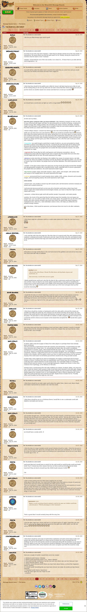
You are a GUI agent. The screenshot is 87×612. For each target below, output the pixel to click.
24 (33, 30)
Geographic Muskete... (12, 68)
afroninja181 (12, 217)
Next (66, 30)
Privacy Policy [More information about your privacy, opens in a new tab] (35, 607)
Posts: (6, 48)
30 (53, 30)
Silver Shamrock (12, 293)
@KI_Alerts (60, 12)
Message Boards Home (10, 24)
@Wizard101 (51, 12)
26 (40, 30)
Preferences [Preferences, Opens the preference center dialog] (66, 603)
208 (58, 30)
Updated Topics (39, 20)
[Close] (85, 606)
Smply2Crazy (12, 341)
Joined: (6, 47)
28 (46, 30)
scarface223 (12, 100)
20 (20, 30)
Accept (66, 608)
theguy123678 (12, 446)
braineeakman (13, 116)
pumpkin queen (13, 325)
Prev (10, 30)
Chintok (12, 462)
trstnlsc (13, 381)
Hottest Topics (50, 20)
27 (43, 30)
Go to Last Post (74, 30)
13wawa (13, 249)
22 (27, 30)
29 (49, 30)
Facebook (68, 12)
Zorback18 (12, 309)
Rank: (6, 45)
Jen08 (12, 430)
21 (24, 30)
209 (62, 30)
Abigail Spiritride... (12, 233)
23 (30, 30)
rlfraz (12, 35)
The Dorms (22, 24)
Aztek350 (12, 497)
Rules (59, 20)
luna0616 (12, 553)
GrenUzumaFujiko (12, 84)
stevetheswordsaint (13, 536)
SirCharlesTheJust (12, 51)
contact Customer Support (60, 14)
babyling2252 (13, 266)
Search (30, 20)
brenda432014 (12, 397)
